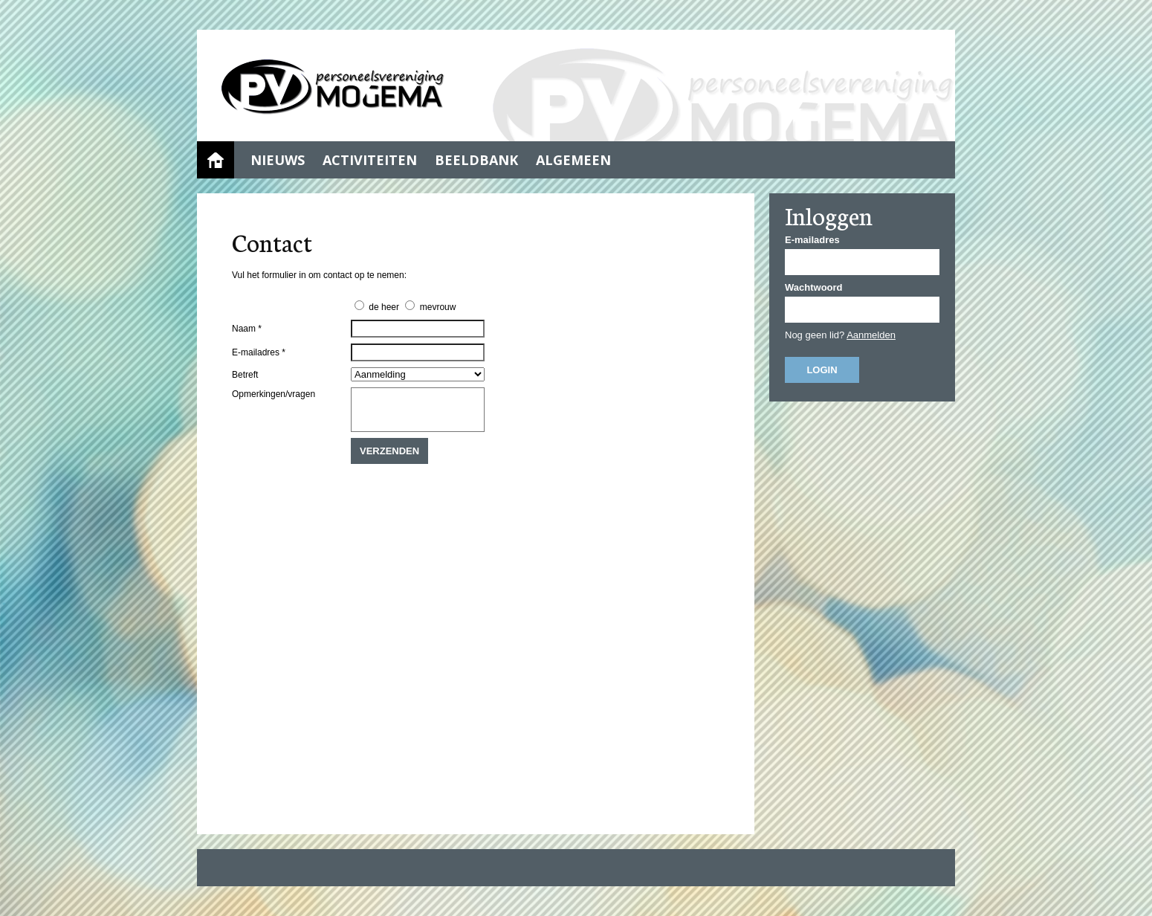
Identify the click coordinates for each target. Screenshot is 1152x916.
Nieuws (277, 160)
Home (215, 159)
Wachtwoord (814, 287)
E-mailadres (812, 239)
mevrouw (438, 307)
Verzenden (389, 451)
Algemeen (573, 160)
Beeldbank (476, 160)
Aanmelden (871, 335)
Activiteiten (370, 160)
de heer (384, 307)
